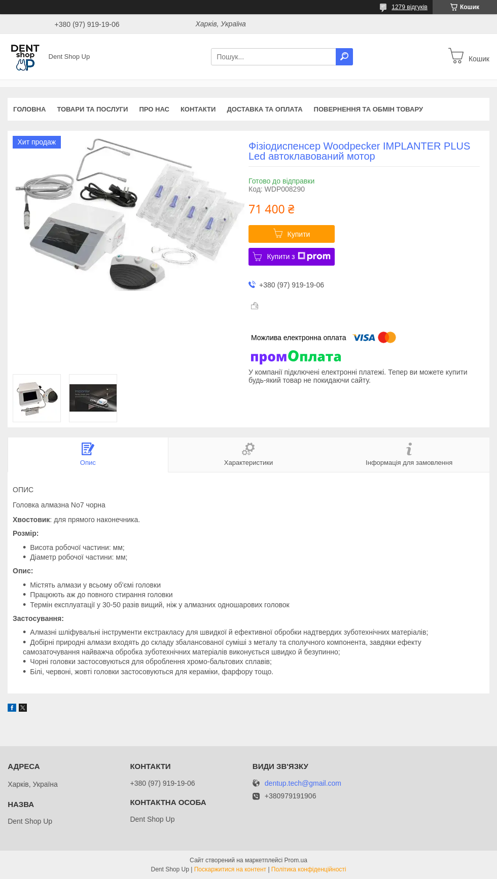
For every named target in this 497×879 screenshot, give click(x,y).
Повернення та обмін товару (368, 109)
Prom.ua (296, 860)
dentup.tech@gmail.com (303, 783)
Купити (299, 234)
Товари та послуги (92, 109)
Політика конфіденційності (308, 869)
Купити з (298, 256)
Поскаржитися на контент (230, 869)
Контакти (198, 109)
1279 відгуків (410, 7)
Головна (29, 109)
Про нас (154, 109)
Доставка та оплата (264, 109)
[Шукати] (344, 56)
